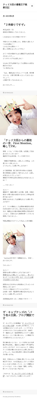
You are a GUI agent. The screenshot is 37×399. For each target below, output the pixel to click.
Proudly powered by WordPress (12, 397)
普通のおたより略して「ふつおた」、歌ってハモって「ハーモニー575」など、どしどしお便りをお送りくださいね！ (18, 277)
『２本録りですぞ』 (14, 24)
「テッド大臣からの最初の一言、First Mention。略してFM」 (18, 143)
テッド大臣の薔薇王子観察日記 (15, 6)
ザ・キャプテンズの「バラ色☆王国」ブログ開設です (18, 315)
